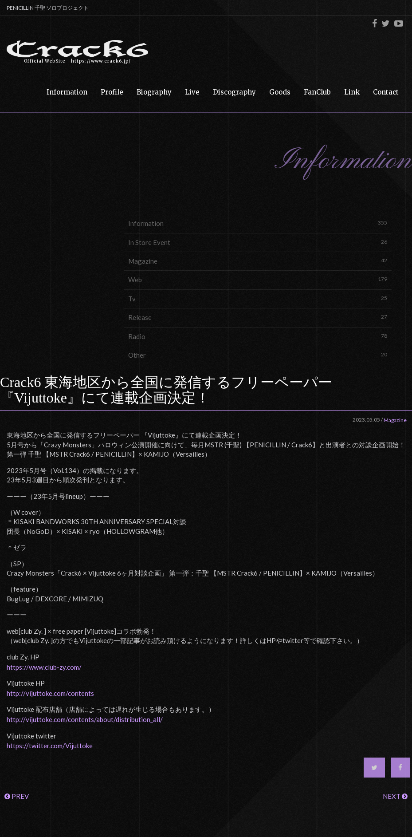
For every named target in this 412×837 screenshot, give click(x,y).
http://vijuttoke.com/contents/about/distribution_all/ (85, 719)
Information (257, 223)
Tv (257, 298)
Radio (257, 336)
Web (257, 279)
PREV (16, 796)
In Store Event (257, 242)
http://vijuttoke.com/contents (50, 693)
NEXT (395, 796)
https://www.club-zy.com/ (44, 667)
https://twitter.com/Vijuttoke (50, 746)
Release (257, 317)
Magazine (257, 261)
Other (257, 355)
